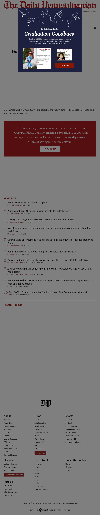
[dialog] (50, 257)
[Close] (80, 6)
